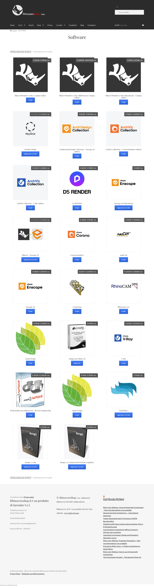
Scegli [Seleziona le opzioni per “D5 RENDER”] (77, 208)
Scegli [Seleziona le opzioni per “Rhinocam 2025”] (124, 311)
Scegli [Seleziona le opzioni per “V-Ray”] (124, 363)
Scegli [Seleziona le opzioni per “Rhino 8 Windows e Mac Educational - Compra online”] (124, 102)
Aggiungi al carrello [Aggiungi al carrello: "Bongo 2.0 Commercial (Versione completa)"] (77, 467)
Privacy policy (29, 497)
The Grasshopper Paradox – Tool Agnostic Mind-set (122, 557)
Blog (82, 25)
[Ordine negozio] (20, 52)
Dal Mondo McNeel (113, 499)
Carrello (59, 25)
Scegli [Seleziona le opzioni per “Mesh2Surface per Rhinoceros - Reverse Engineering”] (30, 415)
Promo (50, 25)
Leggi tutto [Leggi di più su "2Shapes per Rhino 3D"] (77, 363)
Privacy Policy (15, 574)
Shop (39, 25)
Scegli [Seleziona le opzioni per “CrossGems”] (77, 311)
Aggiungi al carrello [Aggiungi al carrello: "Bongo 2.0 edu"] (30, 467)
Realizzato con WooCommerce (33, 574)
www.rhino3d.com (71, 513)
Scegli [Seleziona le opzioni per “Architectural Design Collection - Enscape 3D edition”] (77, 156)
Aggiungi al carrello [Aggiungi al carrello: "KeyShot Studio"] (30, 154)
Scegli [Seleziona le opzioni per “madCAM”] (124, 259)
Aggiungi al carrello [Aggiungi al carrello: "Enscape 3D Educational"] (123, 208)
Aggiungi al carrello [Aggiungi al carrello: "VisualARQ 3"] (123, 415)
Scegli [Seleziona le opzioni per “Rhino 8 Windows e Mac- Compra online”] (30, 100)
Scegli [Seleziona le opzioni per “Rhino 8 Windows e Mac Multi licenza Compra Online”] (77, 102)
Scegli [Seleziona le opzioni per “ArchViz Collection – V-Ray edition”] (30, 208)
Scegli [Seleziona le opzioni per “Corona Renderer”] (77, 259)
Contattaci (92, 25)
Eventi (31, 25)
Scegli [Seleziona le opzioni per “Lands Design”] (30, 363)
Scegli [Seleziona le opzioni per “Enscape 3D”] (30, 311)
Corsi (20, 25)
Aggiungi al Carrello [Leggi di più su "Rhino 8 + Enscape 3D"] (30, 259)
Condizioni (73, 25)
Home (12, 25)
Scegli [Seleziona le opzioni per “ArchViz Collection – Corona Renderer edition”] (124, 154)
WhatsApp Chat (12, 585)
